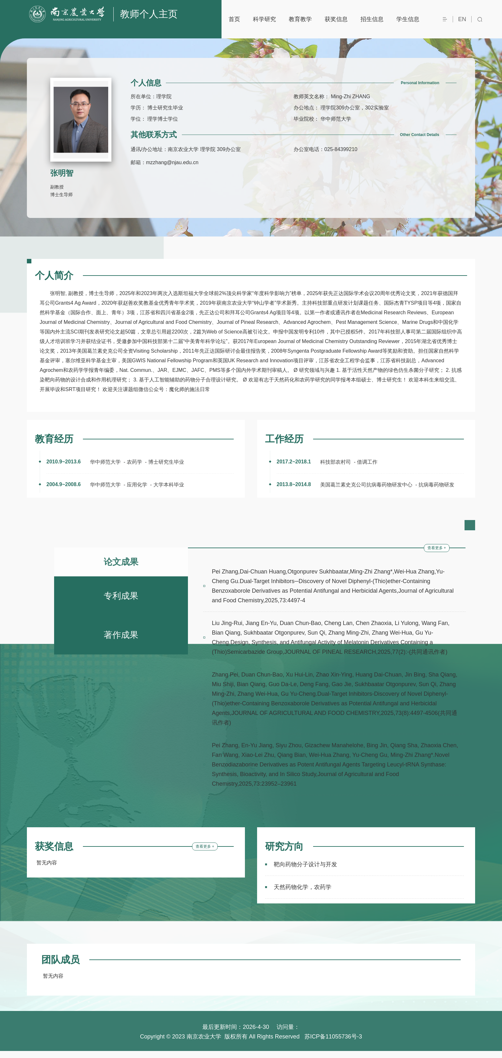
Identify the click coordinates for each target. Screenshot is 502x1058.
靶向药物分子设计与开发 (305, 871)
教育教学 (300, 19)
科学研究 (264, 19)
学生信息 (407, 19)
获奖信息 (336, 19)
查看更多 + (436, 555)
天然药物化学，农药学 (302, 894)
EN (462, 19)
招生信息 (372, 19)
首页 (234, 19)
